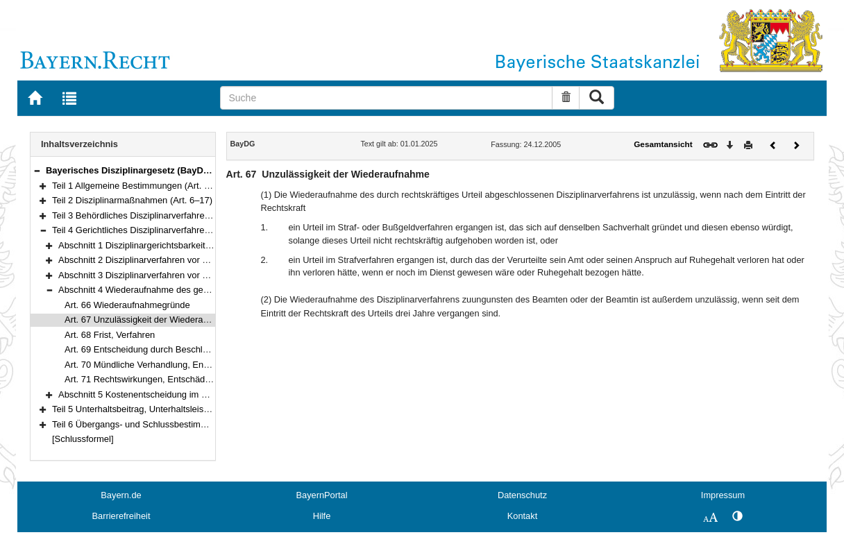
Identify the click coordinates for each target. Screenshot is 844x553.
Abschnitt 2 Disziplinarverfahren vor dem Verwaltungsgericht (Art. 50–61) (203, 260)
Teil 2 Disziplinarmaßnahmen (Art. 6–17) (132, 200)
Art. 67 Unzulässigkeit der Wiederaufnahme (151, 319)
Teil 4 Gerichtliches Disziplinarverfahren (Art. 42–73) (156, 230)
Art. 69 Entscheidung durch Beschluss (141, 349)
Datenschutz (522, 495)
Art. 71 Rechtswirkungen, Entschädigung (146, 379)
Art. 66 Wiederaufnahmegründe (127, 305)
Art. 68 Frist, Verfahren (110, 335)
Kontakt (522, 516)
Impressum (723, 495)
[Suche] (386, 98)
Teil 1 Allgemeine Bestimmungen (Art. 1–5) (137, 185)
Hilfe (322, 516)
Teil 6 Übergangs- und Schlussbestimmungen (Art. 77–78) (167, 424)
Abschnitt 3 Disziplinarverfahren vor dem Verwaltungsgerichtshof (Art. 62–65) (211, 275)
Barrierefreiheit (121, 516)
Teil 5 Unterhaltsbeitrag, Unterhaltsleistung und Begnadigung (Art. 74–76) (198, 409)
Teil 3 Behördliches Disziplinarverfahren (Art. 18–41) (156, 215)
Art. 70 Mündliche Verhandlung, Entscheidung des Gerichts (182, 364)
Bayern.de (121, 495)
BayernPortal (322, 495)
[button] (36, 170)
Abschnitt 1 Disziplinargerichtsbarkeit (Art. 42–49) (156, 245)
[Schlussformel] (83, 439)
